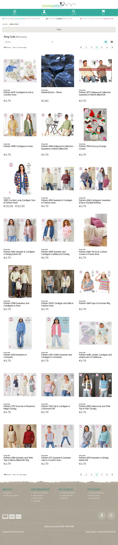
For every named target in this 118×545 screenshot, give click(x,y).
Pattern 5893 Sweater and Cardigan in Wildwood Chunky (55, 252)
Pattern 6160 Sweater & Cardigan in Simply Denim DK (19, 252)
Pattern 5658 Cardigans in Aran (18, 146)
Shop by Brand (65, 495)
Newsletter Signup (67, 493)
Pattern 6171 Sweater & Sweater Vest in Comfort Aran (56, 458)
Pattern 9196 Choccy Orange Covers (92, 147)
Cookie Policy (94, 498)
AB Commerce (111, 532)
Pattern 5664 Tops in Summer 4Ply (94, 303)
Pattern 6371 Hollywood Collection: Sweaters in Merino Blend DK (95, 93)
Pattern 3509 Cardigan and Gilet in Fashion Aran (57, 304)
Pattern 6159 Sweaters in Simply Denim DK (93, 458)
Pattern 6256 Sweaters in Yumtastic (15, 355)
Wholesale (35, 501)
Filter (59, 29)
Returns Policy (37, 495)
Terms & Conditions (96, 493)
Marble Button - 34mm (51, 92)
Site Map (63, 498)
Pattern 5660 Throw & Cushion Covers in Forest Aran (93, 252)
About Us (7, 493)
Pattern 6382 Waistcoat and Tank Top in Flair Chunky (94, 407)
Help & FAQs (36, 498)
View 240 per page (19, 47)
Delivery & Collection (39, 493)
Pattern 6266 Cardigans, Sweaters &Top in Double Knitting (95, 201)
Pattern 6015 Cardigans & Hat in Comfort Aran (18, 93)
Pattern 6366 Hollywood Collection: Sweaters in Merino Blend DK (57, 147)
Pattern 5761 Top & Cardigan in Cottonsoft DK (55, 407)
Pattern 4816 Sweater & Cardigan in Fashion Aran (56, 201)
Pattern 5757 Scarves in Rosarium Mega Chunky (19, 407)
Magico (93, 532)
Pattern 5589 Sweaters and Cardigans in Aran (16, 304)
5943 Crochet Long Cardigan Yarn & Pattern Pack (19, 201)
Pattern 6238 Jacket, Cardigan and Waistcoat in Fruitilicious (95, 355)
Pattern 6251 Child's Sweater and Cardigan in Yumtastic (56, 355)
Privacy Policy (94, 495)
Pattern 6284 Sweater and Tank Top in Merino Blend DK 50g (18, 458)
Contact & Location (11, 495)
